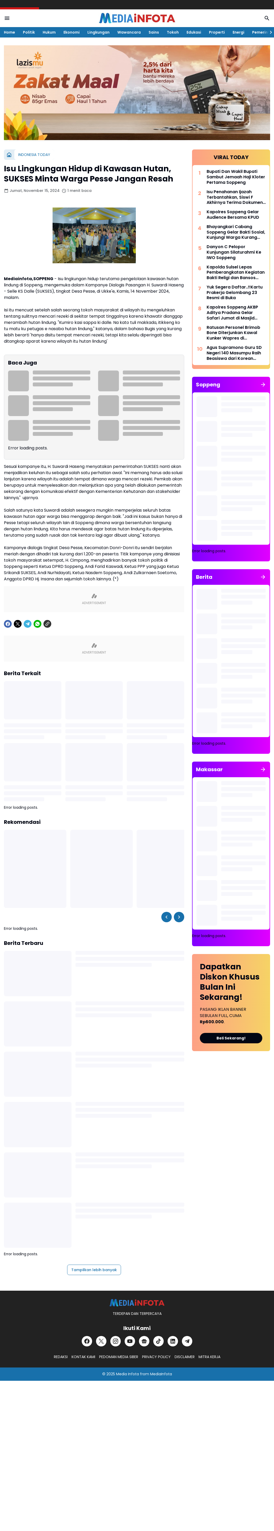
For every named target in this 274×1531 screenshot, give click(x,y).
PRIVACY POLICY (156, 1356)
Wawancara (129, 32)
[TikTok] (158, 1341)
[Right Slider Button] (269, 32)
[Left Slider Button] (166, 917)
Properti (217, 32)
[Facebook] (8, 624)
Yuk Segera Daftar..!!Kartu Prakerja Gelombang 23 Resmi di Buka (235, 293)
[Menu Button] (7, 18)
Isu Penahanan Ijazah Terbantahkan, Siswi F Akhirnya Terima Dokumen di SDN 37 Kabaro (235, 197)
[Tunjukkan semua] (263, 384)
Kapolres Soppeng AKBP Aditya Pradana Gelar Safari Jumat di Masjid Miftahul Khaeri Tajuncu (232, 313)
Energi (238, 32)
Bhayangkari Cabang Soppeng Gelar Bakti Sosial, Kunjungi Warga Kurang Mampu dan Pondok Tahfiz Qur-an (236, 232)
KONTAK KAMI (83, 1356)
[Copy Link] (47, 624)
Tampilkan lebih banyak (94, 1269)
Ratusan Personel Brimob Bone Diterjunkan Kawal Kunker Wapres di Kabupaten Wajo (233, 333)
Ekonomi (71, 32)
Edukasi (194, 32)
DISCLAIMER (185, 1356)
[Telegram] (27, 624)
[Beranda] (9, 154)
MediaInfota (161, 1374)
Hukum (49, 32)
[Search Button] (267, 18)
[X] (18, 624)
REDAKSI (61, 1356)
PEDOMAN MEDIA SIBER (118, 1356)
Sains (154, 32)
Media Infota (127, 1374)
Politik (29, 32)
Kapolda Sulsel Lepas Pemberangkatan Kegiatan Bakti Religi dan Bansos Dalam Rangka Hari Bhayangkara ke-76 (236, 273)
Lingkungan (98, 32)
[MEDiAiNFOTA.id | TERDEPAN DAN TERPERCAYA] (137, 1302)
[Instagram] (115, 1341)
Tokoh (173, 32)
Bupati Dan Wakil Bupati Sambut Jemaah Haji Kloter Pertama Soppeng (236, 177)
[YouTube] (130, 1341)
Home (9, 32)
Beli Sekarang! (231, 1038)
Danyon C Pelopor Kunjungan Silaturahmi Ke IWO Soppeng (234, 252)
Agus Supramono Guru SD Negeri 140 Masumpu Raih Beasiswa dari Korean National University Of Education (234, 353)
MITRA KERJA (209, 1356)
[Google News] (144, 1341)
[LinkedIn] (173, 1341)
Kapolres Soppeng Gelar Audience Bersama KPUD (233, 214)
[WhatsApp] (37, 624)
